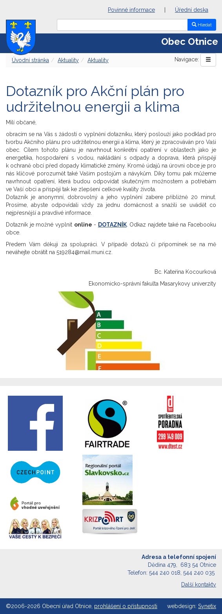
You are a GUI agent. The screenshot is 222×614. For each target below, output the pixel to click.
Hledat (202, 25)
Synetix (207, 606)
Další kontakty (198, 584)
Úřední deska (191, 10)
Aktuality (68, 60)
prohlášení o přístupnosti (125, 606)
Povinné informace (131, 10)
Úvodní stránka (30, 60)
